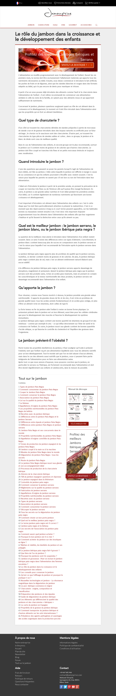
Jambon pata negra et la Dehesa (34, 526)
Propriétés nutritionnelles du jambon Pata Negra (41, 436)
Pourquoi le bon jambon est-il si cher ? (37, 537)
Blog (17, 657)
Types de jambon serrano (31, 501)
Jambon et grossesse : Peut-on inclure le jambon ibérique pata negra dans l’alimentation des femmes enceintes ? (40, 561)
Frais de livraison (22, 672)
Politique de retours (24, 678)
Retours (18, 675)
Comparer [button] (77, 3)
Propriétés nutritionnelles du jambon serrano (40, 496)
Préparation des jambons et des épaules (38, 594)
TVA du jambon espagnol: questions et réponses (41, 477)
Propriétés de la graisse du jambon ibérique (39, 608)
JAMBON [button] (31, 25)
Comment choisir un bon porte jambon (37, 518)
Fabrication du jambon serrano (34, 490)
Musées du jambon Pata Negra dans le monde (40, 452)
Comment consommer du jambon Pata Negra (39, 389)
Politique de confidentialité (72, 645)
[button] (96, 25)
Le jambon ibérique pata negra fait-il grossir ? (40, 550)
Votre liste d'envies (62, 3)
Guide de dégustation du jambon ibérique (38, 597)
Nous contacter (22, 684)
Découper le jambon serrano (33, 510)
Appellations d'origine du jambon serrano (38, 493)
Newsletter (20, 654)
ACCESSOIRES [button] (86, 25)
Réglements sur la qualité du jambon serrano (40, 488)
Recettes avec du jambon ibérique (35, 414)
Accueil (18, 648)
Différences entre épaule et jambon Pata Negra (40, 422)
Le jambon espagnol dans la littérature (37, 479)
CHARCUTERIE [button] (43, 25)
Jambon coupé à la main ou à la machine (38, 449)
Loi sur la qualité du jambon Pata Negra (36, 400)
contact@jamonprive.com (71, 675)
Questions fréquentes (24, 681)
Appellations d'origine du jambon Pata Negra (38, 406)
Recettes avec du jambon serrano (35, 499)
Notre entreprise (22, 642)
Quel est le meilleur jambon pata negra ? (38, 520)
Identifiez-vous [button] (45, 3)
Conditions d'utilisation (70, 648)
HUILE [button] (55, 25)
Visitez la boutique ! (74, 65)
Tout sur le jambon (23, 663)
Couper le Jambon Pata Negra (32, 392)
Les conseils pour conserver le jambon (37, 572)
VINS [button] (63, 25)
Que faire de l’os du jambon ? (33, 553)
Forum (18, 660)
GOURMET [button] (73, 25)
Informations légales (69, 642)
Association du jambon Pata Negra (34, 398)
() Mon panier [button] (92, 3)
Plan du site (20, 651)
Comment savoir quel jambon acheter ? (37, 534)
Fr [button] (19, 3)
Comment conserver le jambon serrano (37, 485)
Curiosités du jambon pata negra (34, 482)
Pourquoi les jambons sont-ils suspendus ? (39, 556)
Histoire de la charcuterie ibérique (35, 474)
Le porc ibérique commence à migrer (36, 586)
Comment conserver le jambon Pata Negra (38, 395)
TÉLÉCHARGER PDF (78, 424)
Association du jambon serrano (34, 504)
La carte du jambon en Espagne (34, 605)
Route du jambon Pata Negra (33, 460)
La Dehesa (24, 403)
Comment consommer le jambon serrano (38, 507)
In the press (20, 645)
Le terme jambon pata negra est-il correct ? (39, 523)
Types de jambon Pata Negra (32, 387)
